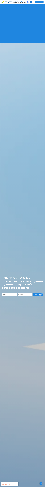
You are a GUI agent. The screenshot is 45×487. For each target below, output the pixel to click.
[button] (39, 2)
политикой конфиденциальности (9, 484)
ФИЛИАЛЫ (25, 23)
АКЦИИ (19, 23)
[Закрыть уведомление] (17, 482)
